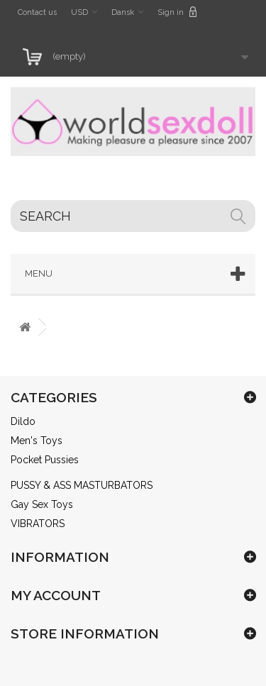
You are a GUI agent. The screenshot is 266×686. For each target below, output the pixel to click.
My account (56, 595)
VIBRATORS (38, 523)
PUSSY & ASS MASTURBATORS (82, 485)
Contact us (37, 12)
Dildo (23, 421)
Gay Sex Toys (42, 504)
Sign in (177, 11)
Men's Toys (36, 440)
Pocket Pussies (45, 459)
